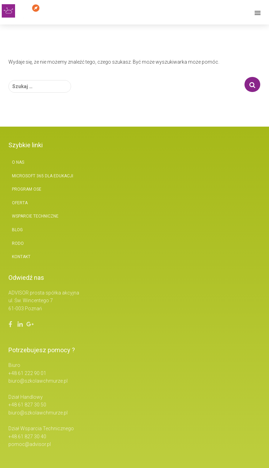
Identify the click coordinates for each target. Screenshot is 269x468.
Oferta (20, 202)
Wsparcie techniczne (35, 216)
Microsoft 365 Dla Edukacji (42, 175)
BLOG (17, 229)
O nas (18, 162)
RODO (18, 243)
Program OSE (26, 189)
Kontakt (21, 256)
